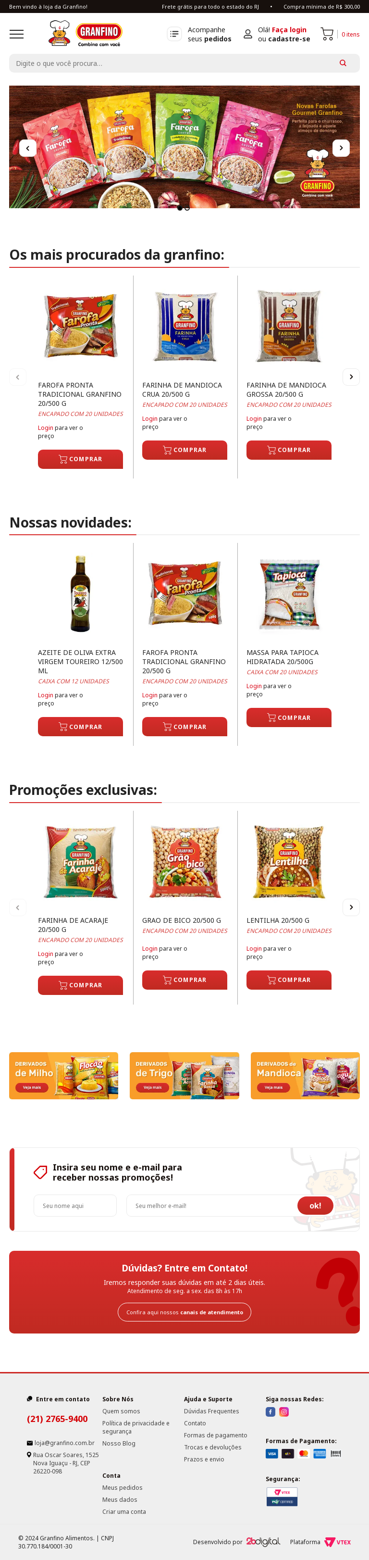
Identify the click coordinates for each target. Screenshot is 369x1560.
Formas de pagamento (215, 1435)
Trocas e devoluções (213, 1447)
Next (341, 148)
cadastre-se (289, 38)
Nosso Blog (118, 1443)
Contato (195, 1423)
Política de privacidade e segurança (136, 1427)
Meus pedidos (122, 1488)
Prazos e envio (204, 1459)
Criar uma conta (124, 1512)
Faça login (289, 29)
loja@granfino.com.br (65, 1443)
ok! (315, 1205)
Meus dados (119, 1500)
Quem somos (121, 1411)
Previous (28, 148)
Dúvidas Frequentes (211, 1411)
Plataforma (320, 1542)
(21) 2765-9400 (57, 1418)
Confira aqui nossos (184, 1312)
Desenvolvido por (237, 1542)
